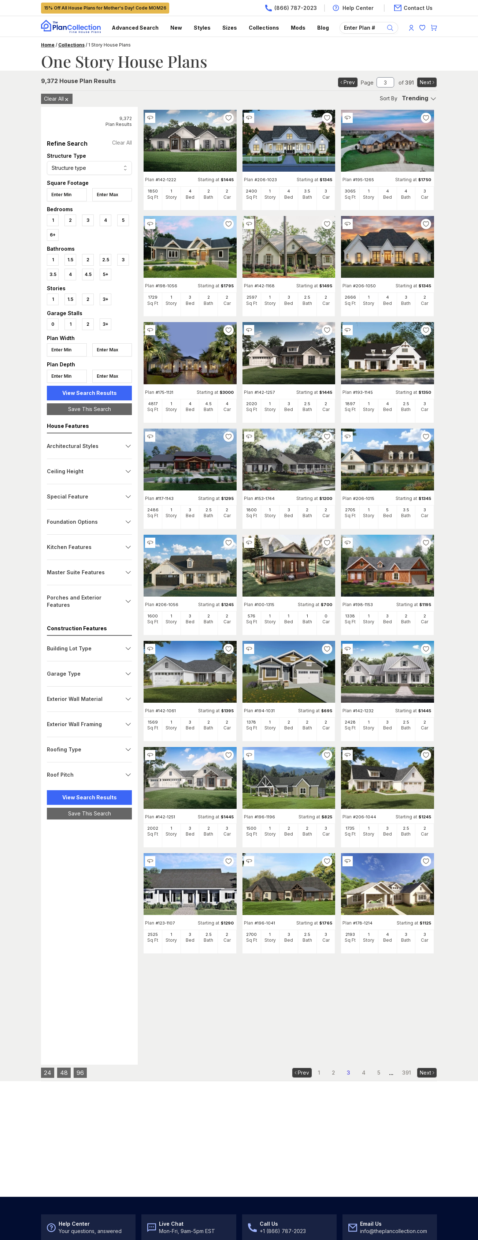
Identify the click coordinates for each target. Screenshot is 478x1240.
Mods (298, 28)
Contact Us (156, 1149)
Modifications (261, 1149)
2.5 (105, 259)
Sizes (229, 28)
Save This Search (89, 409)
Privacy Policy (107, 1225)
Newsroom (360, 1179)
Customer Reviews (369, 1164)
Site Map (177, 1225)
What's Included (264, 1134)
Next (428, 82)
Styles (202, 28)
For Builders (259, 1194)
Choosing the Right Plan (70, 1164)
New (176, 28)
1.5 (70, 259)
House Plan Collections (69, 1194)
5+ (105, 274)
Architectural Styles (64, 1179)
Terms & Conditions (62, 1225)
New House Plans (62, 1149)
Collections (264, 28)
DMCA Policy (145, 1225)
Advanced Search (135, 28)
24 (47, 964)
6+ (53, 235)
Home (48, 45)
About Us (358, 1134)
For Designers (262, 1179)
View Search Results (89, 393)
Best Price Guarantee (372, 1149)
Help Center (157, 1134)
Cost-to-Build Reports (271, 1164)
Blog (323, 28)
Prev (347, 82)
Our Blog (357, 1194)
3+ (105, 299)
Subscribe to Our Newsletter (185, 1065)
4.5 (88, 274)
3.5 (52, 274)
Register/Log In (161, 1179)
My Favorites (158, 1194)
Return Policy (159, 1164)
